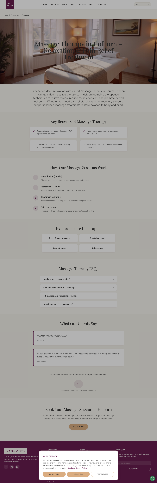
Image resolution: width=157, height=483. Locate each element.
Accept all (54, 474)
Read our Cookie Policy (77, 468)
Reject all (78, 474)
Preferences (102, 474)
